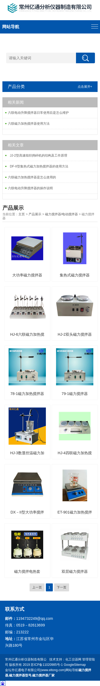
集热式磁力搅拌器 (75, 275)
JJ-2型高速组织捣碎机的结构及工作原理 (37, 155)
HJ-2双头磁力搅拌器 (75, 334)
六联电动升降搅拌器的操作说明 (30, 188)
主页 (21, 214)
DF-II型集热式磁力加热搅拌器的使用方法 (38, 166)
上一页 (37, 587)
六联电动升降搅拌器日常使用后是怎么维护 (38, 113)
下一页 (61, 587)
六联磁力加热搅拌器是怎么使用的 (32, 177)
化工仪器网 (73, 659)
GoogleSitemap (75, 665)
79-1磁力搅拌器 (75, 394)
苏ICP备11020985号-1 (47, 665)
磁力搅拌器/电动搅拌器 (61, 214)
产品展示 (35, 214)
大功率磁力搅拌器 (27, 275)
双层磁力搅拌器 (75, 571)
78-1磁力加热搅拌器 (27, 394)
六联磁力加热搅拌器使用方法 (29, 123)
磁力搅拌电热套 (27, 571)
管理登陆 (88, 659)
